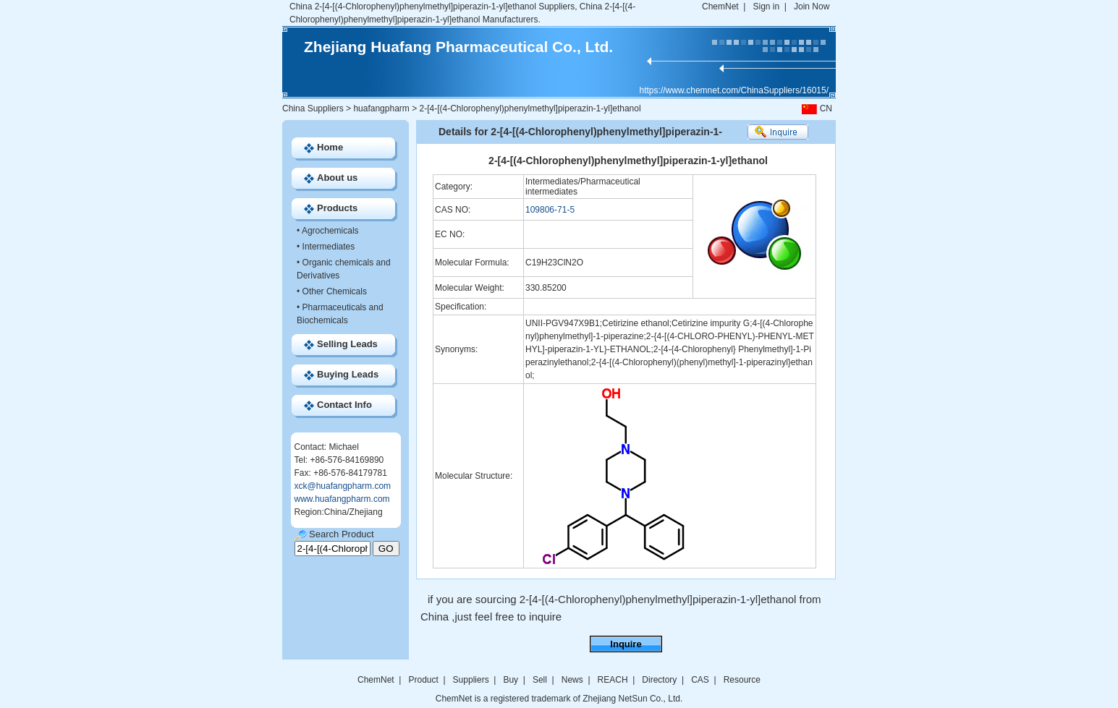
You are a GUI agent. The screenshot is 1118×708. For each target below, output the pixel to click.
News (572, 680)
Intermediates (328, 247)
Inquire (625, 644)
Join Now (811, 6)
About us (337, 177)
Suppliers (471, 680)
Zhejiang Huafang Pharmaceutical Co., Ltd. (458, 46)
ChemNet (720, 6)
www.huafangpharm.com (342, 499)
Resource (742, 680)
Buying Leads (347, 374)
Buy (510, 680)
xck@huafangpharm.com (343, 486)
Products (337, 207)
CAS (700, 680)
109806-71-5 (550, 210)
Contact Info (344, 404)
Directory (659, 680)
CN (815, 108)
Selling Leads (347, 343)
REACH (613, 680)
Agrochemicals (330, 231)
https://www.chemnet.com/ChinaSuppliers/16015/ (734, 90)
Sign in (766, 6)
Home (330, 147)
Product (424, 680)
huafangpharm (381, 108)
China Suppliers (313, 108)
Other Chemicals (334, 291)
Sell (540, 680)
